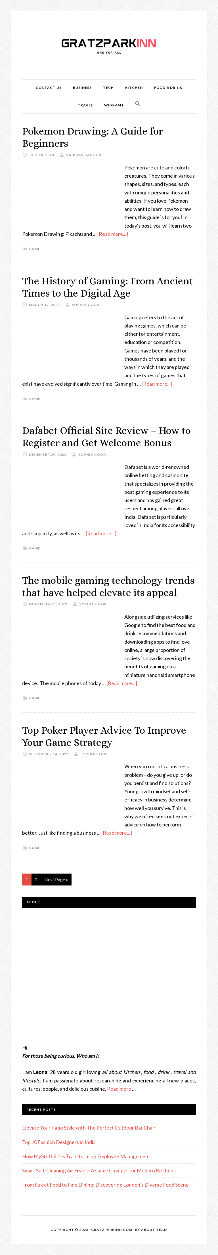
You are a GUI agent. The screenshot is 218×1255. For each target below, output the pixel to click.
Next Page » (56, 879)
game (34, 249)
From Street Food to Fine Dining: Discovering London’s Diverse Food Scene (105, 1184)
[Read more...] (112, 234)
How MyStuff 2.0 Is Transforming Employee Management (86, 1156)
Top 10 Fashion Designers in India (59, 1142)
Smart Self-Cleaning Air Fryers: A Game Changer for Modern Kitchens (99, 1170)
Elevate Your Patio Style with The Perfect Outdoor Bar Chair (89, 1127)
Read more (119, 1089)
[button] (137, 104)
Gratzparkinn (109, 45)
